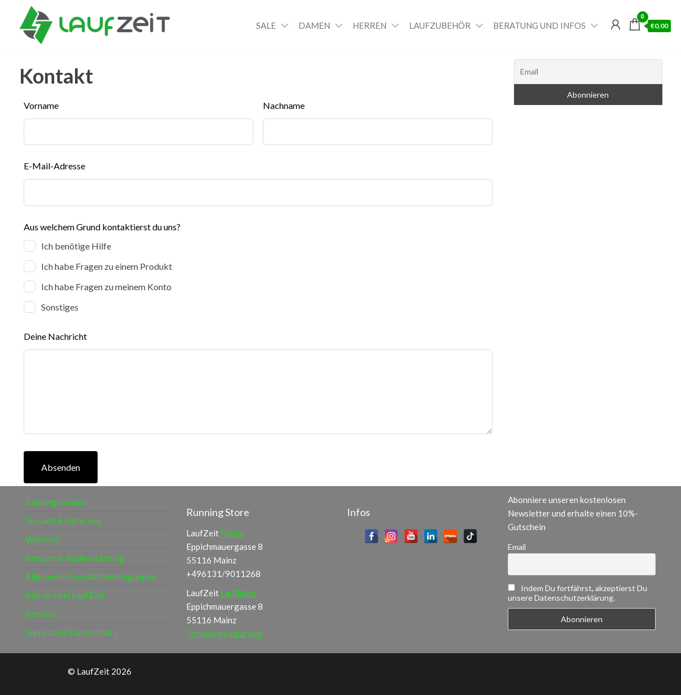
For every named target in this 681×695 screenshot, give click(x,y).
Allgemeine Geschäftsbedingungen (90, 576)
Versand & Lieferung (63, 520)
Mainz (232, 533)
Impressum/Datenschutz (71, 632)
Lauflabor (239, 593)
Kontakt (40, 614)
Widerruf (42, 539)
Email (517, 547)
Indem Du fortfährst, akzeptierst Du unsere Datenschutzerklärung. (577, 592)
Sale (266, 25)
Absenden (60, 467)
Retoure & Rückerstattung (74, 558)
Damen (314, 25)
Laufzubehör (440, 25)
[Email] (588, 71)
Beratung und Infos (539, 25)
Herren (369, 25)
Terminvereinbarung (224, 633)
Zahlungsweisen (55, 502)
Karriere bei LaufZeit (64, 595)
